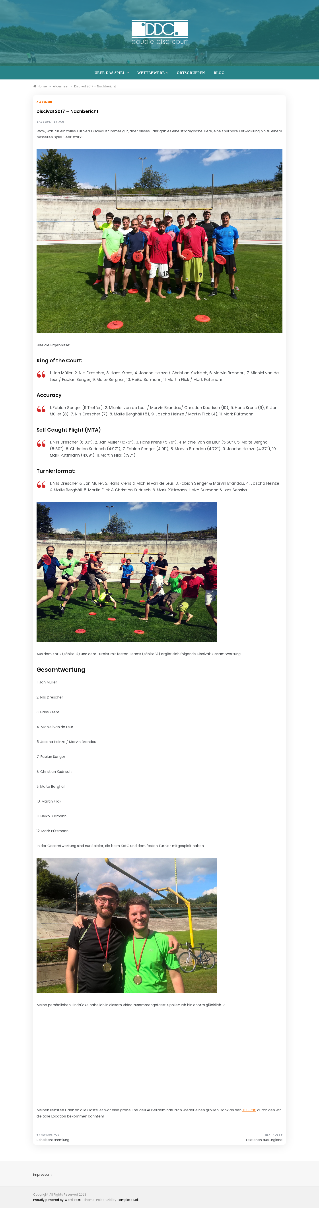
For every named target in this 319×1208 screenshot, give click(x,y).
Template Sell (127, 1200)
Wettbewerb (152, 72)
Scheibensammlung (53, 1139)
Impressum (42, 1174)
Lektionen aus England (264, 1139)
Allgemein (44, 102)
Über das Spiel (111, 72)
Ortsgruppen (191, 73)
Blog (219, 73)
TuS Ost (249, 1110)
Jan (61, 122)
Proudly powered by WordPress (57, 1200)
